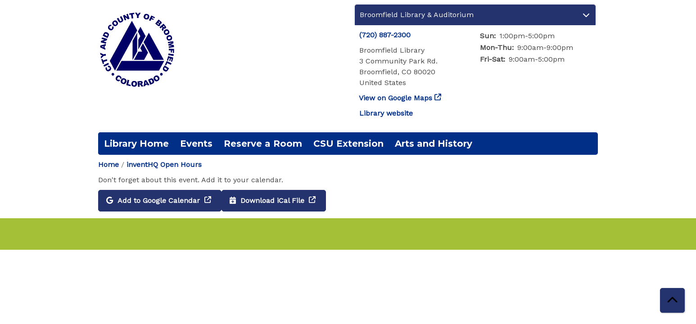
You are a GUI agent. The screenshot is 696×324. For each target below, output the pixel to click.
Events (196, 143)
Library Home (136, 143)
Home (108, 164)
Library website (386, 113)
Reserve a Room (263, 143)
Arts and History (433, 143)
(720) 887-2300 (385, 35)
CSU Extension (348, 143)
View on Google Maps (395, 98)
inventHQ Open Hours (164, 164)
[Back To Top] (672, 300)
